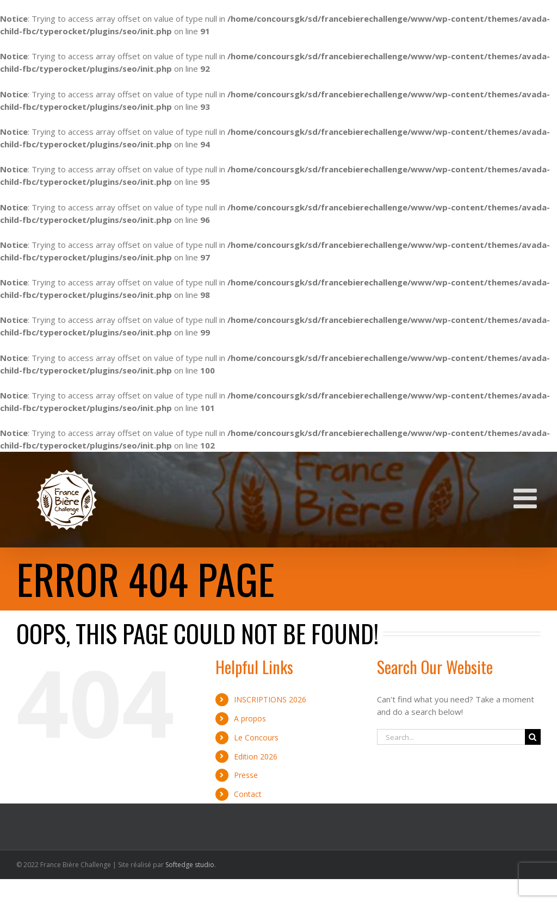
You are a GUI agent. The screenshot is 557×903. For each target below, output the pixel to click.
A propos (250, 718)
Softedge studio (189, 864)
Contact (248, 794)
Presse (246, 775)
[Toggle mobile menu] (527, 498)
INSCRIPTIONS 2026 (270, 699)
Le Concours (256, 737)
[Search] (533, 737)
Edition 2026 (255, 756)
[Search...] (451, 737)
